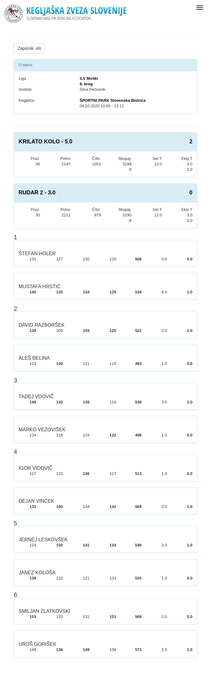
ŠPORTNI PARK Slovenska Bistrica (113, 100)
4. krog (86, 84)
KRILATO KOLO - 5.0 (45, 141)
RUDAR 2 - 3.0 (37, 192)
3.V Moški (89, 78)
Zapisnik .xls (29, 48)
